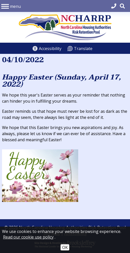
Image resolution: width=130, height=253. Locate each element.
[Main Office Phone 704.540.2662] (113, 6)
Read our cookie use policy (28, 237)
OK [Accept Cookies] (65, 247)
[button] (11, 6)
